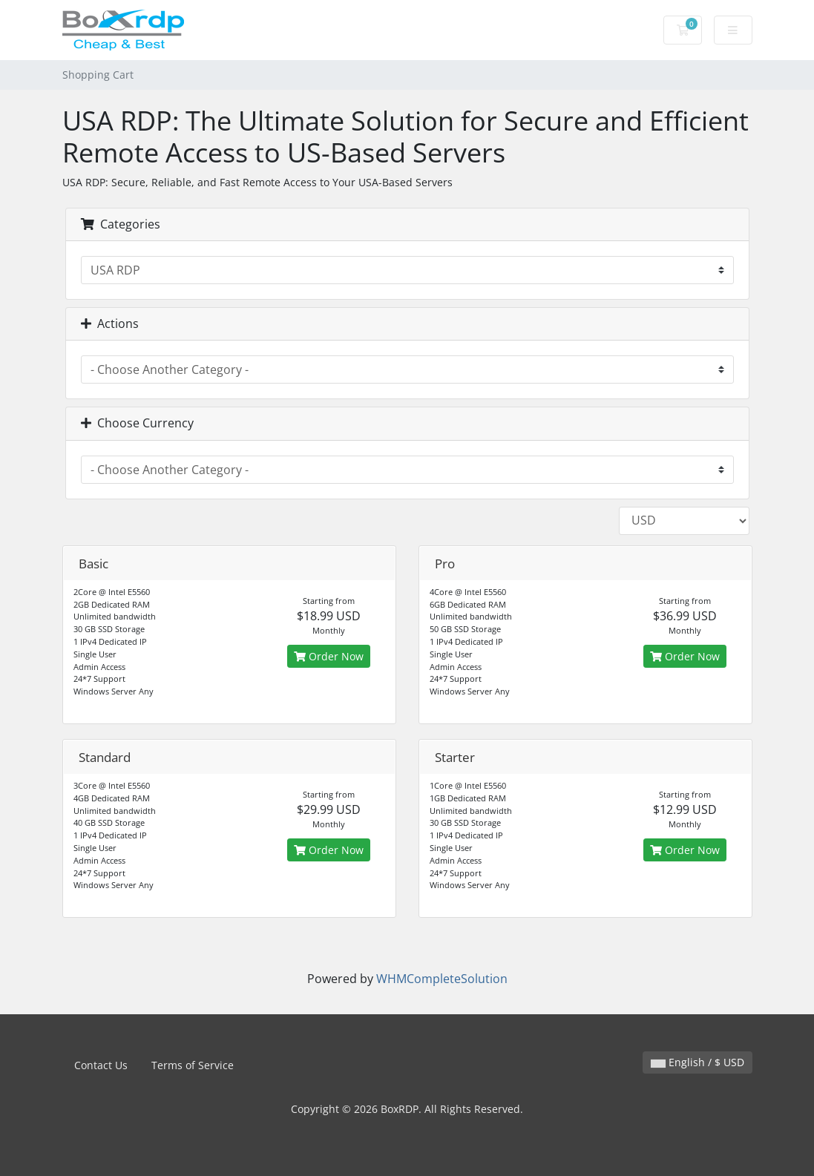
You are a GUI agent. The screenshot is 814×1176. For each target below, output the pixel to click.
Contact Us (101, 1065)
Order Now (329, 656)
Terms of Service (192, 1065)
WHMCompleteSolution (442, 978)
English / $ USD (697, 1062)
